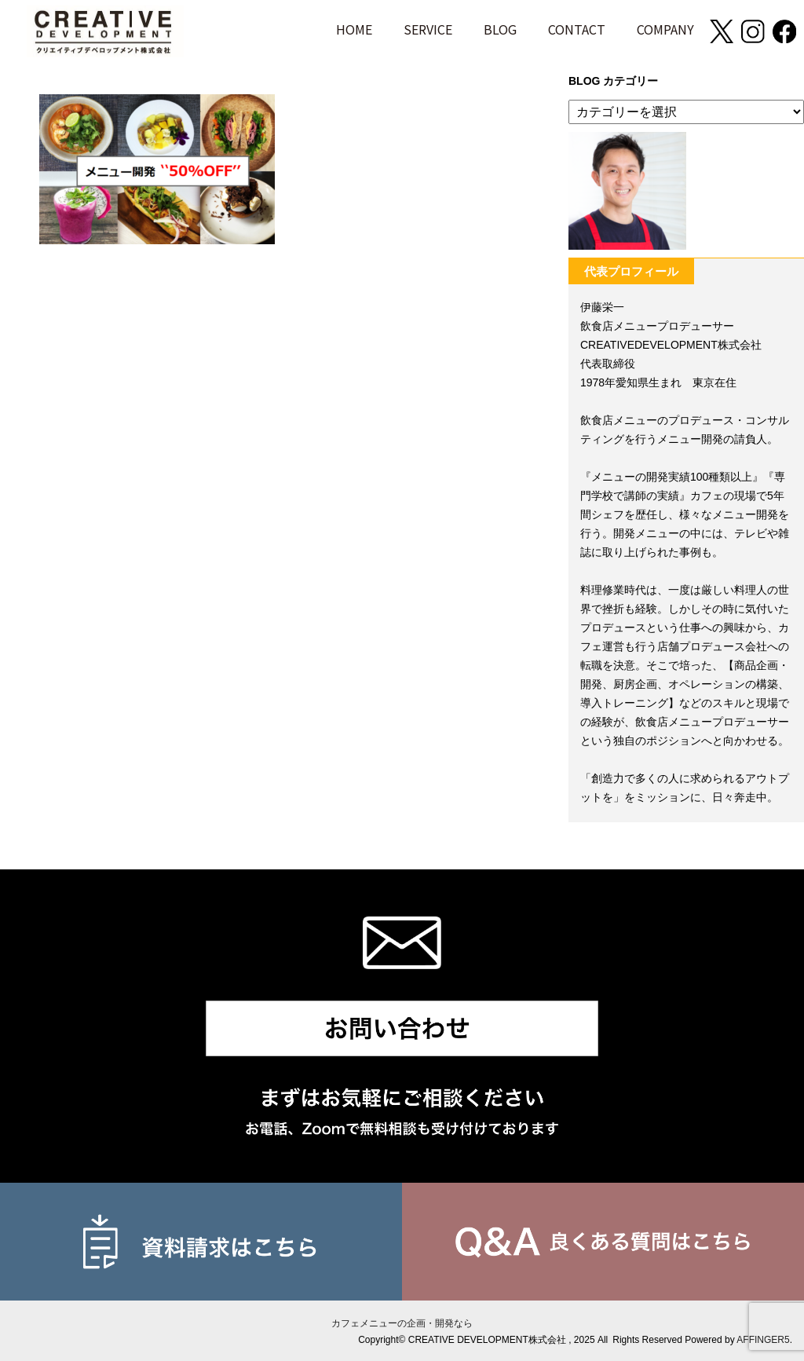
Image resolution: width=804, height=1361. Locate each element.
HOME (354, 29)
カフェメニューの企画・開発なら (402, 1323)
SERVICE (428, 29)
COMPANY (665, 29)
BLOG (500, 29)
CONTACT (576, 29)
